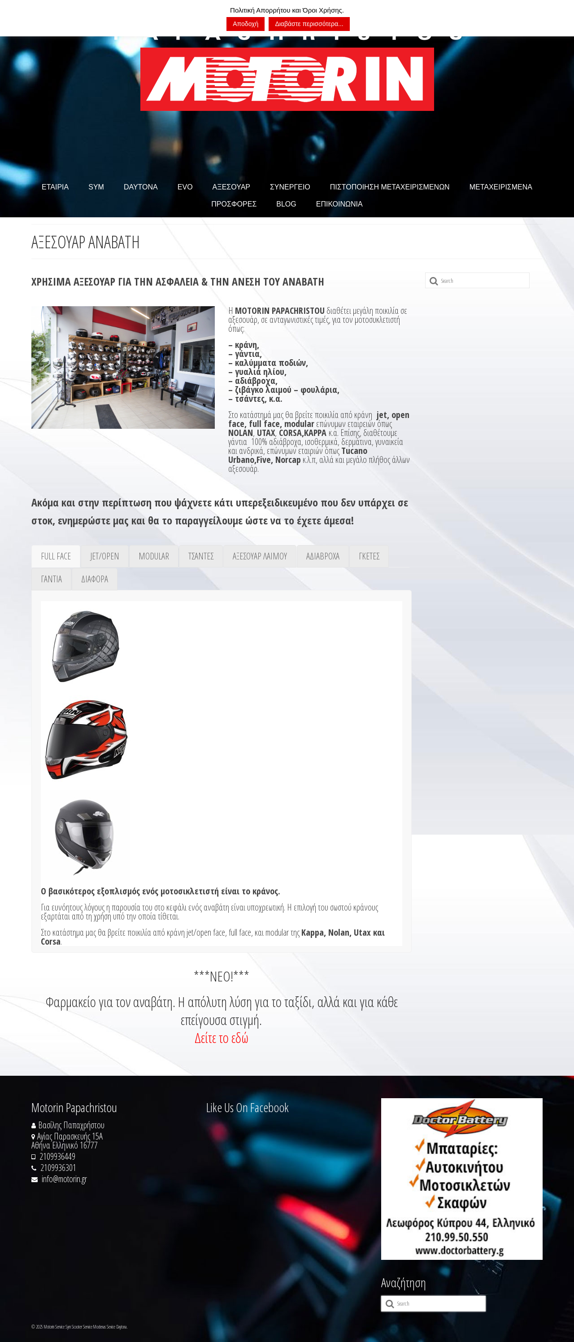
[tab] (55, 556)
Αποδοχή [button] (245, 23)
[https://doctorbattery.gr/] (462, 1179)
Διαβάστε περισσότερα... (309, 23)
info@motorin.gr (59, 1179)
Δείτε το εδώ (221, 1037)
